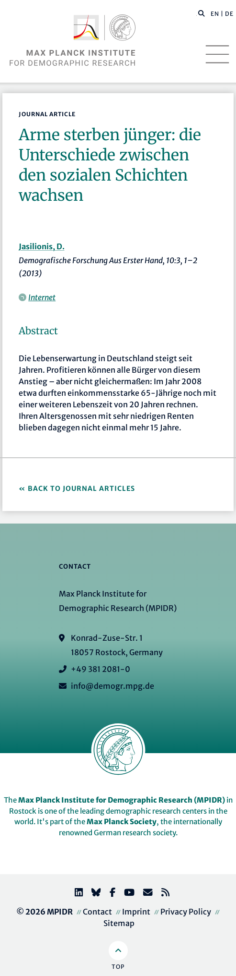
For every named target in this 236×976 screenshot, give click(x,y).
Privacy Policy (185, 911)
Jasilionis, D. (42, 246)
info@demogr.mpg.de (112, 686)
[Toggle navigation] (217, 54)
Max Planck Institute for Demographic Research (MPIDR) (121, 800)
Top (118, 966)
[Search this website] (196, 14)
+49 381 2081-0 (100, 669)
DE (229, 13)
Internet (42, 297)
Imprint (136, 911)
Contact (97, 911)
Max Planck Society (122, 821)
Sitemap (119, 923)
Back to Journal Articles (81, 488)
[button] (201, 13)
